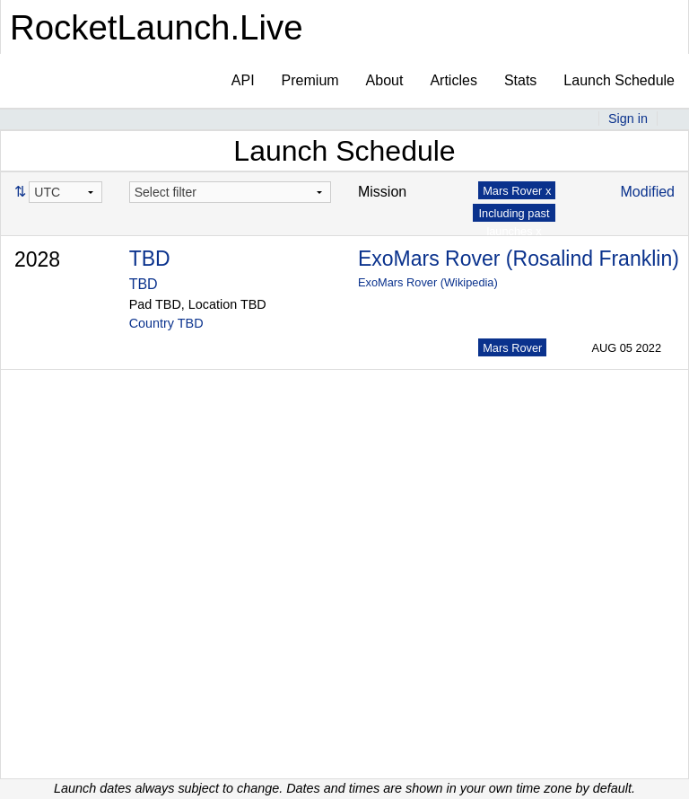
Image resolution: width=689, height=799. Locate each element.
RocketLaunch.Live (156, 27)
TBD (149, 258)
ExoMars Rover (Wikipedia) (428, 282)
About (385, 80)
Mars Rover (512, 348)
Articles (453, 80)
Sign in (628, 118)
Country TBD (166, 323)
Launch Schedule (619, 80)
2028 (37, 259)
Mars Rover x (517, 191)
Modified (648, 191)
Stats (520, 80)
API (243, 80)
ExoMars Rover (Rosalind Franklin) (518, 258)
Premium (310, 80)
